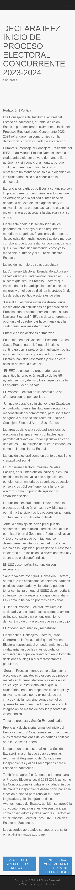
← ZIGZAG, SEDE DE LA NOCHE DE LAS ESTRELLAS (19, 864)
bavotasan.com (49, 884)
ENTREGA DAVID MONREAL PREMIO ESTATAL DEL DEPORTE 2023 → (56, 866)
